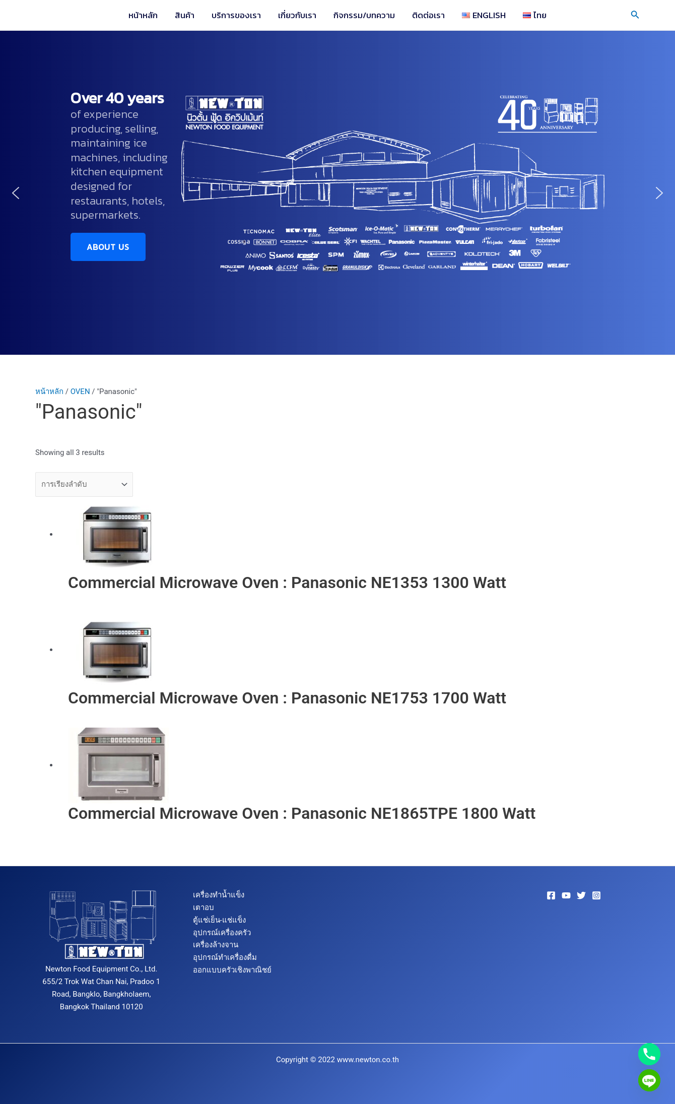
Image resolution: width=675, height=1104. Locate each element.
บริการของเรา (236, 15)
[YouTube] (566, 895)
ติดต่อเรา (428, 15)
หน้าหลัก (143, 15)
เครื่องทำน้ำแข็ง (218, 894)
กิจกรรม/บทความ (364, 15)
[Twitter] (581, 895)
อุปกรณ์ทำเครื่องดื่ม (225, 957)
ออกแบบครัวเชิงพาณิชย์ (232, 970)
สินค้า (184, 15)
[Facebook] (551, 895)
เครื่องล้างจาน (215, 944)
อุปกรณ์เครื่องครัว (222, 932)
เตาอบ (203, 907)
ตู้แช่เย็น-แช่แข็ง (219, 920)
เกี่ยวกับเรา (297, 15)
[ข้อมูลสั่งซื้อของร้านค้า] (84, 484)
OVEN (80, 391)
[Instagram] (596, 895)
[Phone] (649, 1054)
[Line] (649, 1080)
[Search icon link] (635, 15)
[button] (16, 193)
